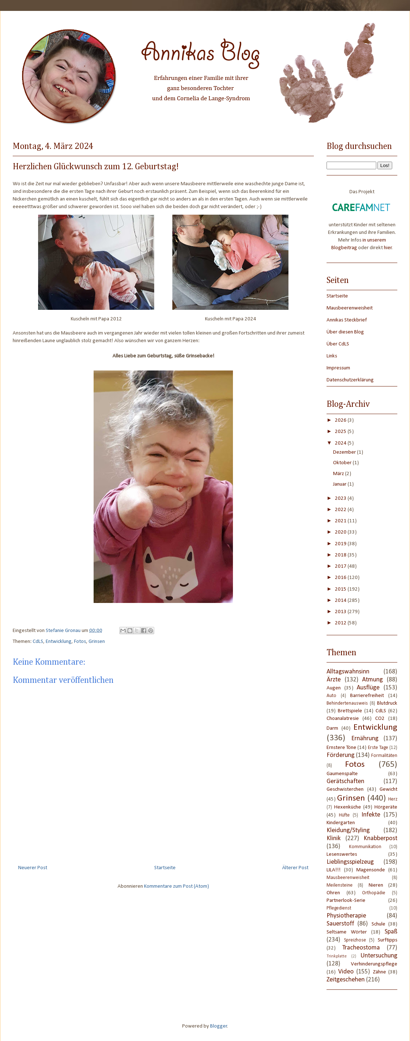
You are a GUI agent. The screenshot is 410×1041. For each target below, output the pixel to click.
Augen (334, 688)
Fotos (80, 641)
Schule (378, 924)
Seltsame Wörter (347, 932)
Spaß (391, 931)
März (339, 474)
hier (388, 248)
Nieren (376, 885)
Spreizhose (355, 940)
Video (346, 971)
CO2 (380, 718)
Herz (392, 799)
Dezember (345, 452)
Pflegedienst (339, 908)
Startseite (165, 868)
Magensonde (370, 870)
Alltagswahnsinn (348, 671)
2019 (341, 544)
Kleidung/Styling (348, 830)
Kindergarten (341, 823)
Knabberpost (380, 838)
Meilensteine (340, 885)
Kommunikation (365, 846)
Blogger (218, 1026)
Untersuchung (379, 955)
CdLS (38, 641)
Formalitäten (384, 755)
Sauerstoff (340, 923)
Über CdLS (338, 344)
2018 (341, 555)
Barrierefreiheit (367, 695)
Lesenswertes (342, 854)
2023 (341, 498)
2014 (341, 600)
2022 (341, 510)
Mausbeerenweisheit (350, 308)
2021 (341, 521)
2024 (341, 443)
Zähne (379, 972)
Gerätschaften (345, 781)
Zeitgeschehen (346, 979)
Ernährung (364, 738)
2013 (341, 612)
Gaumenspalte (342, 774)
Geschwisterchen (345, 789)
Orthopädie (373, 893)
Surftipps (387, 940)
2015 (341, 589)
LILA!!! (334, 870)
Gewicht (388, 789)
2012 (341, 623)
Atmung (372, 679)
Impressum (338, 368)
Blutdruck (387, 703)
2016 (341, 577)
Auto (331, 695)
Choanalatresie (343, 718)
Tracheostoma (361, 947)
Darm (332, 728)
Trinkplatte (337, 956)
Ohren (333, 893)
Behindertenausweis (347, 703)
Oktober (343, 463)
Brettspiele (350, 711)
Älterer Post (295, 868)
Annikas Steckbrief (347, 320)
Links (332, 356)
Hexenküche (347, 807)
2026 (341, 420)
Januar (340, 484)
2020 (341, 532)
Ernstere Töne (341, 747)
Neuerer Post (32, 868)
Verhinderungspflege (374, 964)
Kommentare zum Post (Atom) (176, 886)
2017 (341, 566)
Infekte (370, 814)
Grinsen (97, 641)
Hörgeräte (385, 807)
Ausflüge (368, 687)
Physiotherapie (346, 915)
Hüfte (344, 815)
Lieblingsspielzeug (350, 862)
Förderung (340, 755)
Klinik (334, 838)
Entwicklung (58, 641)
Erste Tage (378, 747)
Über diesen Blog (345, 332)
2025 (341, 431)
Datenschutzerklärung (350, 380)
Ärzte (334, 679)
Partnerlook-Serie (346, 900)
